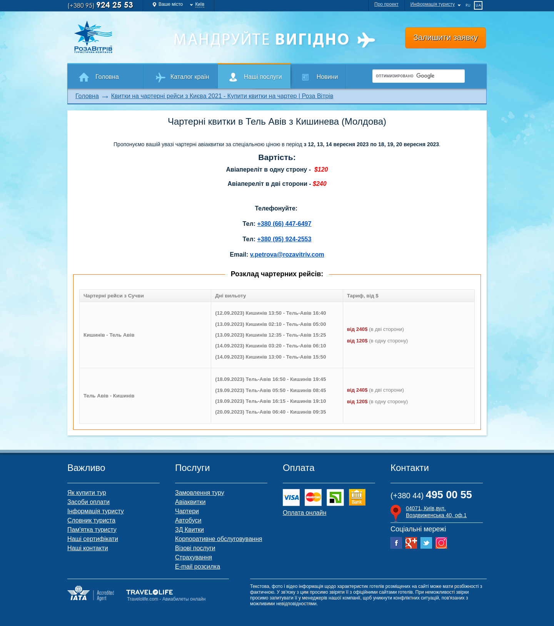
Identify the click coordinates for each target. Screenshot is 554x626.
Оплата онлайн (304, 512)
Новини (327, 76)
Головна (107, 76)
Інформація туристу (95, 511)
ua (478, 5)
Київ (199, 4)
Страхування (193, 557)
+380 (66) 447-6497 (284, 223)
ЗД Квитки (189, 529)
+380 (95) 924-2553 (284, 239)
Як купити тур (86, 492)
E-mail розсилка (197, 566)
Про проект (386, 4)
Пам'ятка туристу (92, 529)
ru (468, 5)
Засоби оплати (88, 502)
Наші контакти (87, 548)
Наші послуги (263, 76)
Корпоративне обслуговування (218, 539)
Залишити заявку (445, 37)
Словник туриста (91, 520)
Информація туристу (432, 4)
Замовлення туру (199, 492)
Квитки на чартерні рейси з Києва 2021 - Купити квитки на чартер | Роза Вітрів (222, 96)
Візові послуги (195, 548)
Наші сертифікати (92, 539)
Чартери (187, 511)
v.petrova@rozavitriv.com (287, 254)
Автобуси (188, 520)
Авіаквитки (190, 502)
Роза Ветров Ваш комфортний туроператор (117, 37)
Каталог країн (189, 76)
